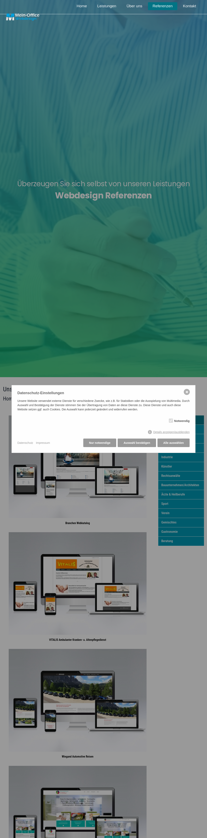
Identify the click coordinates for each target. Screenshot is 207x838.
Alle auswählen (173, 442)
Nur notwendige (100, 442)
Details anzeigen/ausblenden (171, 432)
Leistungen (107, 6)
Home (82, 6)
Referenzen (163, 6)
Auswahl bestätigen (137, 442)
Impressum (43, 442)
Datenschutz (25, 442)
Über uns (135, 6)
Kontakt (189, 6)
